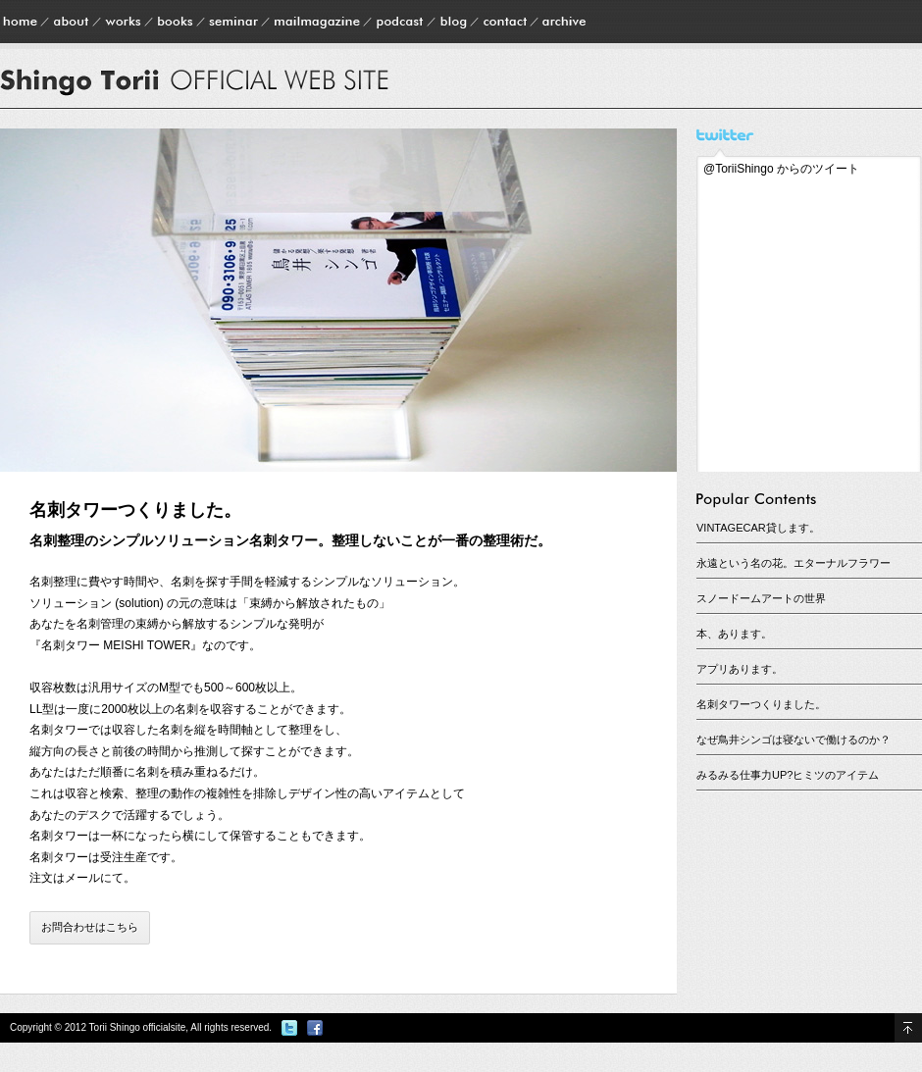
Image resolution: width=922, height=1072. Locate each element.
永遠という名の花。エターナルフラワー (793, 563)
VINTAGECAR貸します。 (758, 528)
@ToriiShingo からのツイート (781, 169)
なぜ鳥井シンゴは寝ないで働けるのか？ (793, 739)
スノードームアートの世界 (761, 598)
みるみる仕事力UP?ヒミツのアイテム (787, 775)
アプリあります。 (739, 669)
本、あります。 (734, 633)
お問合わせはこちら (89, 927)
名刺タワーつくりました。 (761, 704)
